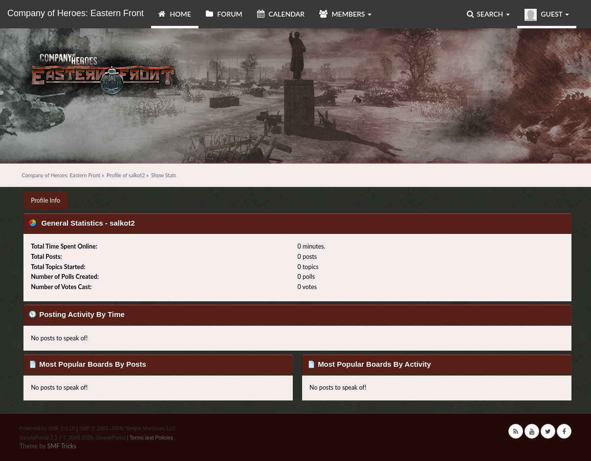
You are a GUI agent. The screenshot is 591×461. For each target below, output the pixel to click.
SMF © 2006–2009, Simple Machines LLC (127, 428)
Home (174, 14)
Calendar (281, 14)
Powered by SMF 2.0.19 (47, 428)
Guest (547, 15)
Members (345, 14)
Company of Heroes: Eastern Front (75, 13)
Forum (224, 14)
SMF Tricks (61, 446)
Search (488, 14)
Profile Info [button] (45, 200)
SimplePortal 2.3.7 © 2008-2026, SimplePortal (73, 437)
